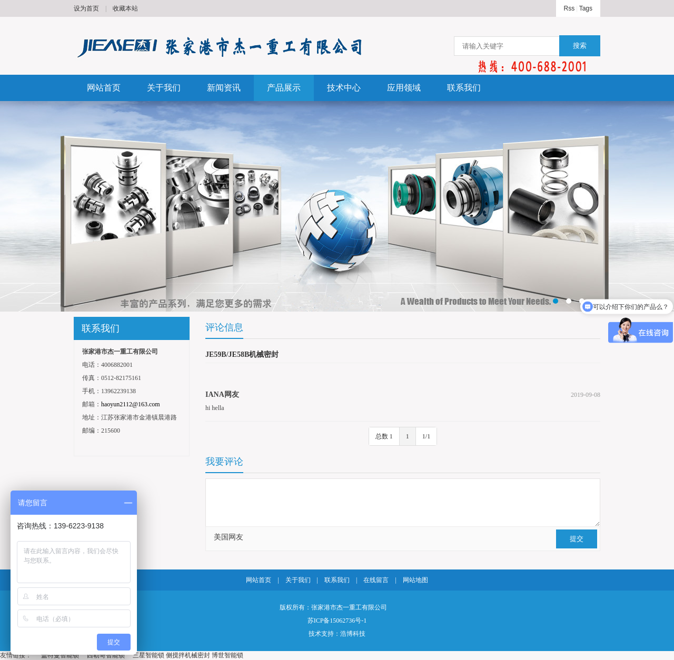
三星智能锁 (148, 655)
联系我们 (464, 87)
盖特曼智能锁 (60, 655)
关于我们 (164, 87)
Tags (585, 8)
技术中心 (344, 87)
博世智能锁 (227, 655)
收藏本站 (125, 8)
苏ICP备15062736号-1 (337, 620)
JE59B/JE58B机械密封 (242, 354)
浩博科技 (352, 633)
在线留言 (376, 580)
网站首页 (104, 87)
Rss (569, 8)
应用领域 (404, 87)
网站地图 (415, 580)
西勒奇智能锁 (106, 655)
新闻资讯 (224, 87)
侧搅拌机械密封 (188, 655)
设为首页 (86, 8)
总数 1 (384, 436)
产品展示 (284, 87)
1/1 (426, 436)
